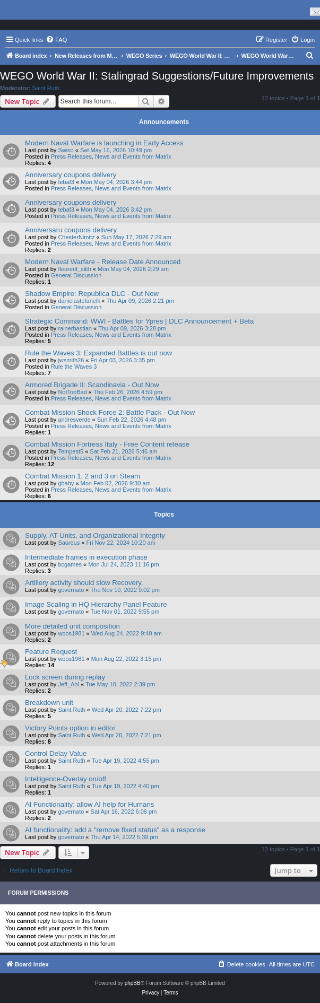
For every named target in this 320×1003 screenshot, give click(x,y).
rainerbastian (75, 328)
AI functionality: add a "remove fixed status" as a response (115, 830)
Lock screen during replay (65, 677)
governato (71, 590)
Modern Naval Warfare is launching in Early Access (104, 143)
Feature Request (51, 652)
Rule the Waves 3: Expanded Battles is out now (98, 353)
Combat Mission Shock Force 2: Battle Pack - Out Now (110, 412)
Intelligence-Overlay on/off (65, 779)
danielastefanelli (79, 301)
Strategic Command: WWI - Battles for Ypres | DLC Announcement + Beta (139, 321)
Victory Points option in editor (70, 728)
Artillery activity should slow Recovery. (84, 583)
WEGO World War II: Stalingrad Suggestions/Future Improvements (157, 76)
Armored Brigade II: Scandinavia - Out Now (92, 385)
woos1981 (71, 633)
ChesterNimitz (76, 237)
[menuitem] (56, 39)
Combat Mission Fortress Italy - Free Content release (107, 444)
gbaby (66, 483)
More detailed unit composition (72, 626)
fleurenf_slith (74, 269)
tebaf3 (66, 182)
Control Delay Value (56, 753)
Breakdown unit (49, 703)
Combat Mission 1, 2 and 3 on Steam (82, 476)
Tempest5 (70, 451)
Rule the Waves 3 (74, 366)
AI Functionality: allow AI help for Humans (89, 804)
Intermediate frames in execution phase (86, 557)
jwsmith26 (71, 360)
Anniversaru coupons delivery (71, 230)
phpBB (133, 983)
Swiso (65, 150)
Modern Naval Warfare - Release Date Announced (102, 262)
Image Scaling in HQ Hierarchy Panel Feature (96, 604)
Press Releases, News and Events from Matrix (111, 156)
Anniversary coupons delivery (70, 175)
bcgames (70, 564)
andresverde (74, 419)
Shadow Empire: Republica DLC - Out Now (92, 294)
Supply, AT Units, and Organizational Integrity (95, 535)
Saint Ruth (45, 88)
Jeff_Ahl (68, 684)
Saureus (69, 542)
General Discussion (76, 275)
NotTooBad (72, 392)
